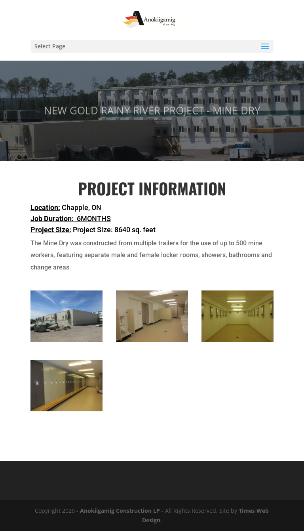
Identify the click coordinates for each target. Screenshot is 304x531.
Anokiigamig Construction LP (120, 510)
